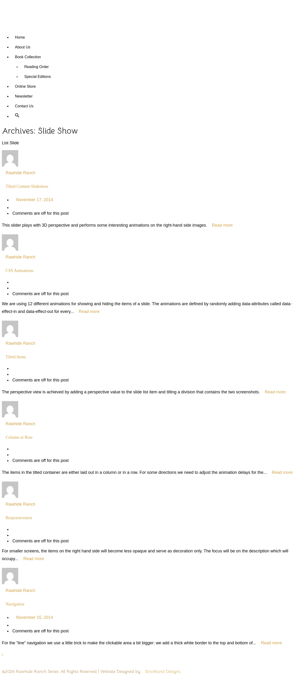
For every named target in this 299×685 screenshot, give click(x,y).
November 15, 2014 (34, 617)
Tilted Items (16, 357)
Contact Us (24, 106)
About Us (22, 47)
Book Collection (28, 57)
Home (20, 37)
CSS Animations (20, 270)
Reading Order (36, 67)
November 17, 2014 (34, 199)
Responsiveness (19, 517)
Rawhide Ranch (20, 172)
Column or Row (19, 437)
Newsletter (24, 96)
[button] (17, 116)
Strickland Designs (162, 671)
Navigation (15, 604)
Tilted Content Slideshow (27, 186)
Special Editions (37, 77)
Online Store (25, 86)
